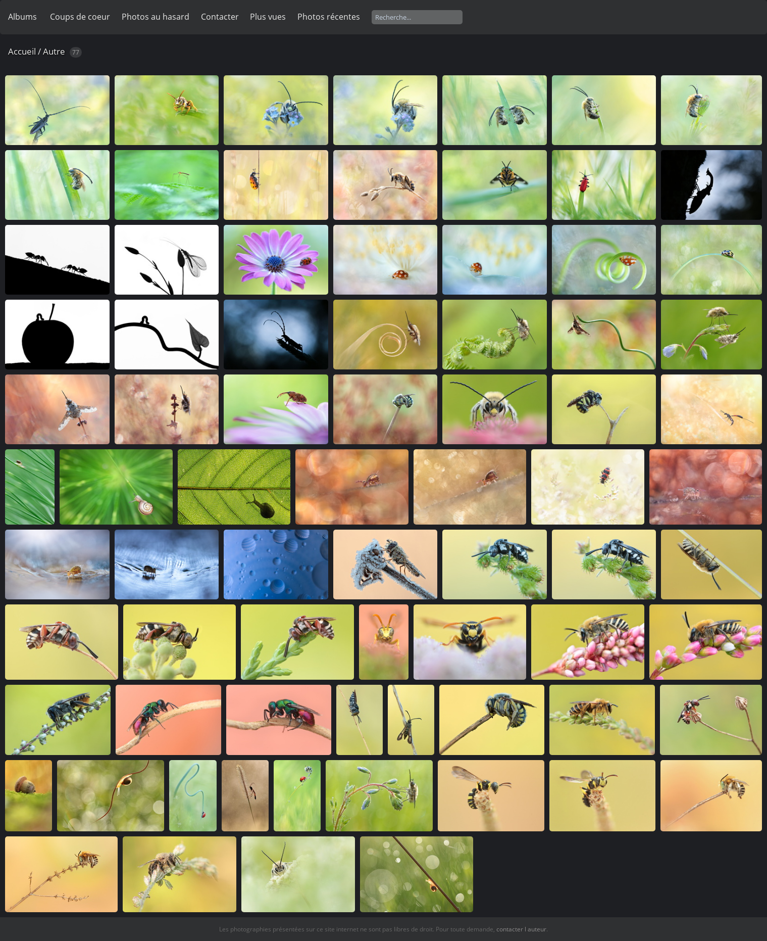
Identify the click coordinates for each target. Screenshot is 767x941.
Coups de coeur (80, 16)
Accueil (22, 51)
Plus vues (268, 16)
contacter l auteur (521, 929)
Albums (22, 16)
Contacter (220, 16)
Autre (54, 51)
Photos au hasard (155, 16)
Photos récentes (328, 16)
